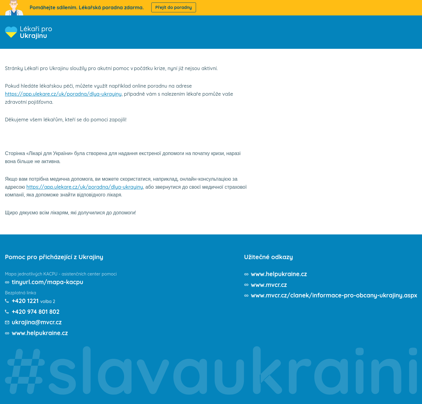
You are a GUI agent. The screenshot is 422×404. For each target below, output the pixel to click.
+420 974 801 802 (37, 311)
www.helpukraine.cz (41, 333)
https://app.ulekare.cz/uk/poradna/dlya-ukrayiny (63, 94)
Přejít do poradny (173, 7)
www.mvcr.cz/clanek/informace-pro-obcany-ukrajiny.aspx (330, 295)
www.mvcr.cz (262, 284)
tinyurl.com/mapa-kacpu (49, 282)
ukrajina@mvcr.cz (38, 322)
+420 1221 (26, 301)
